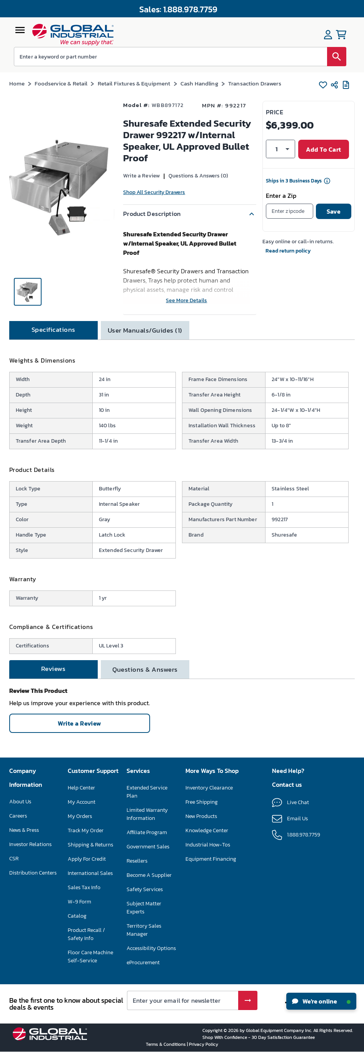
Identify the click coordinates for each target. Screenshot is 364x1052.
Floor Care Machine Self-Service (90, 956)
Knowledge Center (206, 830)
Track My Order (86, 830)
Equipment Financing (210, 859)
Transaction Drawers (254, 83)
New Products (201, 816)
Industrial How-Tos (207, 845)
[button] (189, 214)
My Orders (80, 816)
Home (17, 83)
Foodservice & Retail (61, 83)
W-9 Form (79, 902)
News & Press (24, 830)
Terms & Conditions (166, 1044)
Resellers (137, 861)
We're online (321, 1001)
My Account (81, 802)
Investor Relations (30, 844)
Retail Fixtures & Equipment (134, 83)
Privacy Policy (203, 1044)
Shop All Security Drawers (154, 192)
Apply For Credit (87, 859)
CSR (13, 859)
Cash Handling (199, 83)
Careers (18, 816)
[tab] (53, 330)
